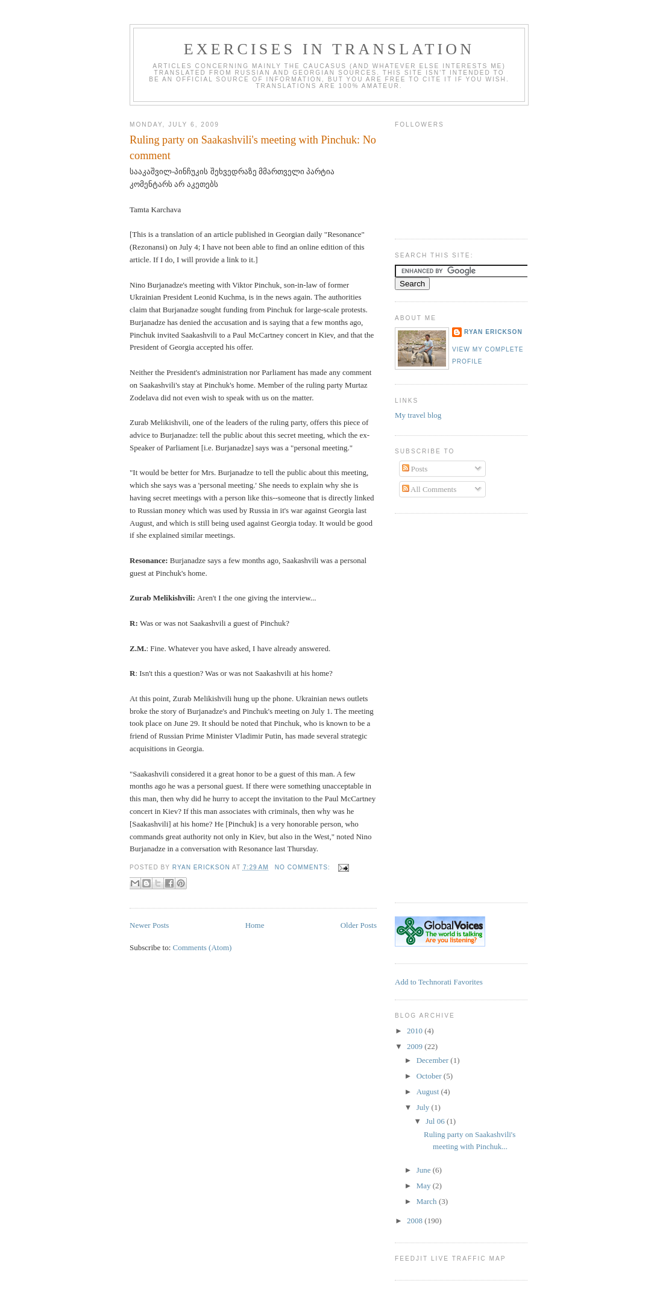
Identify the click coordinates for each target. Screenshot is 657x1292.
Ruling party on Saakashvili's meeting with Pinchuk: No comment (253, 147)
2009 (415, 1046)
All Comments (429, 489)
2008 (415, 1220)
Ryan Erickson (493, 332)
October (430, 1075)
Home (255, 925)
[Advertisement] (443, 706)
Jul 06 (436, 1121)
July (424, 1107)
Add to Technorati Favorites (439, 981)
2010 (415, 1030)
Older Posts (359, 925)
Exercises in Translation (329, 49)
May (425, 1185)
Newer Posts (149, 925)
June (425, 1169)
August (429, 1091)
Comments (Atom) (202, 947)
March (428, 1201)
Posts (415, 468)
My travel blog (418, 415)
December (434, 1060)
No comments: (304, 867)
